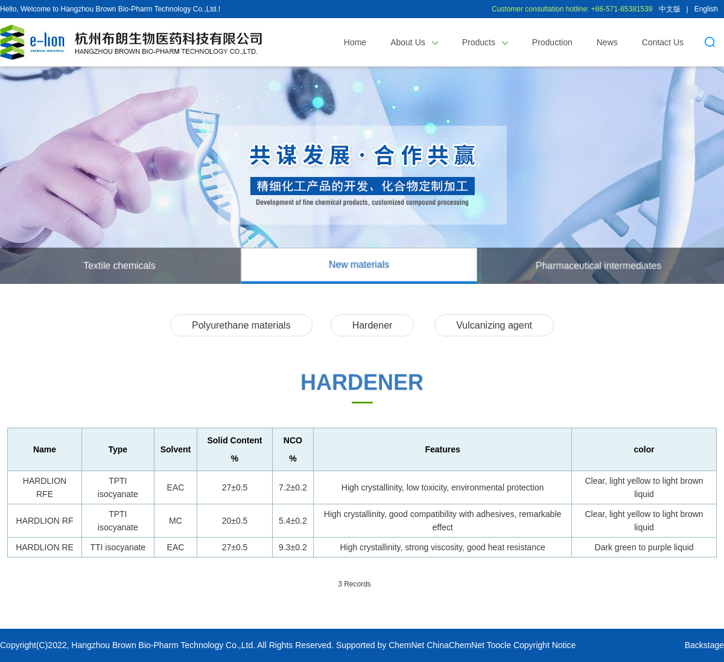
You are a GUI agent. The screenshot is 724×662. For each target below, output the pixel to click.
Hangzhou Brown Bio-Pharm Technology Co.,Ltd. (163, 645)
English (706, 9)
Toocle (499, 645)
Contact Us (663, 42)
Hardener (372, 325)
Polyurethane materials (241, 325)
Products (485, 42)
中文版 (670, 9)
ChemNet (406, 645)
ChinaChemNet (455, 645)
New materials (359, 264)
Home (355, 42)
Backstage (704, 645)
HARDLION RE (45, 547)
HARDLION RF (45, 520)
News (607, 42)
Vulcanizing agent (494, 325)
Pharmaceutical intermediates (598, 265)
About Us (413, 42)
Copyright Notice (544, 645)
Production (552, 42)
